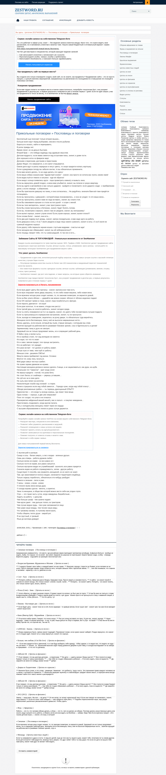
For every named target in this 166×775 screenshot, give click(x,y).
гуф (122, 143)
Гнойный (133, 127)
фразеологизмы (137, 156)
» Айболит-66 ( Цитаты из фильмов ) (31, 654)
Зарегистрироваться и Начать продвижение (39, 285)
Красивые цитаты (134, 134)
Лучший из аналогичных (131, 182)
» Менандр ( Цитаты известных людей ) (32, 735)
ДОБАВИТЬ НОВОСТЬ (85, 20)
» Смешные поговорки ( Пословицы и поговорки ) (36, 550)
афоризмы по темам (141, 140)
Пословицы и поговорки (66, 528)
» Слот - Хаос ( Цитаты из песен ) (30, 577)
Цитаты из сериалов (127, 83)
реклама (146, 147)
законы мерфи (132, 143)
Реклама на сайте (21, 2)
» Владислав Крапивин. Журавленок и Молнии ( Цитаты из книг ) (42, 563)
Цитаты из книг (125, 72)
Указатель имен (126, 110)
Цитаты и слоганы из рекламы (131, 91)
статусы (131, 154)
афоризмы (129, 140)
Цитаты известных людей (129, 68)
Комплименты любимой (139, 129)
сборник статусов (142, 149)
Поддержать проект (56, 2)
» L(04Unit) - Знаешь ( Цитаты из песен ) (32, 629)
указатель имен (142, 154)
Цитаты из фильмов (127, 79)
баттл (123, 141)
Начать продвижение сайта (39, 99)
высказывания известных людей (137, 141)
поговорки (85, 32)
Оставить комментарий (28, 751)
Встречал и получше (130, 193)
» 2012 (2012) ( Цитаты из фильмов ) (31, 694)
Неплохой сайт (128, 186)
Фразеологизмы (126, 64)
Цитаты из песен (126, 75)
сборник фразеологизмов (131, 151)
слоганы (124, 154)
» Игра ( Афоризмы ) (24, 708)
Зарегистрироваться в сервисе (33, 447)
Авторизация (138, 2)
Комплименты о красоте (129, 132)
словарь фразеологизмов (139, 153)
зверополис (145, 143)
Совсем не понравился (131, 197)
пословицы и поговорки (131, 147)
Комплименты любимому (135, 130)
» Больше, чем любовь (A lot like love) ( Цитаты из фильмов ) (40, 640)
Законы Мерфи (125, 57)
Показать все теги (128, 167)
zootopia (124, 127)
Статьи (122, 113)
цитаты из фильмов (140, 163)
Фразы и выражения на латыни (131, 49)
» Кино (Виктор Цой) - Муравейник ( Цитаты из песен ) (38, 615)
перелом (146, 145)
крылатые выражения (130, 145)
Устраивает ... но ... (129, 190)
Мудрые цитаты (135, 136)
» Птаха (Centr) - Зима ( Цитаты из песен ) (33, 590)
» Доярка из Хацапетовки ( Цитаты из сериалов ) (35, 667)
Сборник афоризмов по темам (131, 45)
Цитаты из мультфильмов (129, 87)
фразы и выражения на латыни (135, 157)
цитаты (146, 158)
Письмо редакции (38, 2)
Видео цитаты (125, 94)
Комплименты (125, 102)
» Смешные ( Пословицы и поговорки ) (32, 721)
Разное (122, 106)
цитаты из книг (131, 160)
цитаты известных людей (130, 165)
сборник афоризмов (128, 149)
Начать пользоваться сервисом (39, 65)
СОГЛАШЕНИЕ (48, 20)
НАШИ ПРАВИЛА (30, 20)
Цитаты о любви (135, 138)
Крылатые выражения (128, 60)
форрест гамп (126, 156)
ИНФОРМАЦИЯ (65, 20)
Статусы (123, 98)
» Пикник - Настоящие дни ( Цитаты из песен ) (35, 604)
